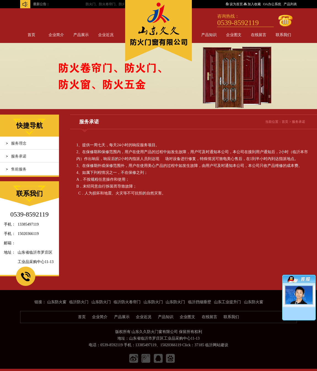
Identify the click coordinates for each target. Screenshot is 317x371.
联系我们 (283, 35)
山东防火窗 (56, 302)
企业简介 (56, 35)
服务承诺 (18, 156)
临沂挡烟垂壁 (199, 302)
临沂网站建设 (216, 345)
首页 (31, 35)
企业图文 (233, 35)
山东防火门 (101, 302)
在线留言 (258, 35)
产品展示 (81, 35)
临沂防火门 (78, 302)
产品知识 (209, 35)
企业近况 (106, 35)
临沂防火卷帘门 (127, 302)
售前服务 (18, 169)
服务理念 (18, 143)
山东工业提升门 (227, 302)
